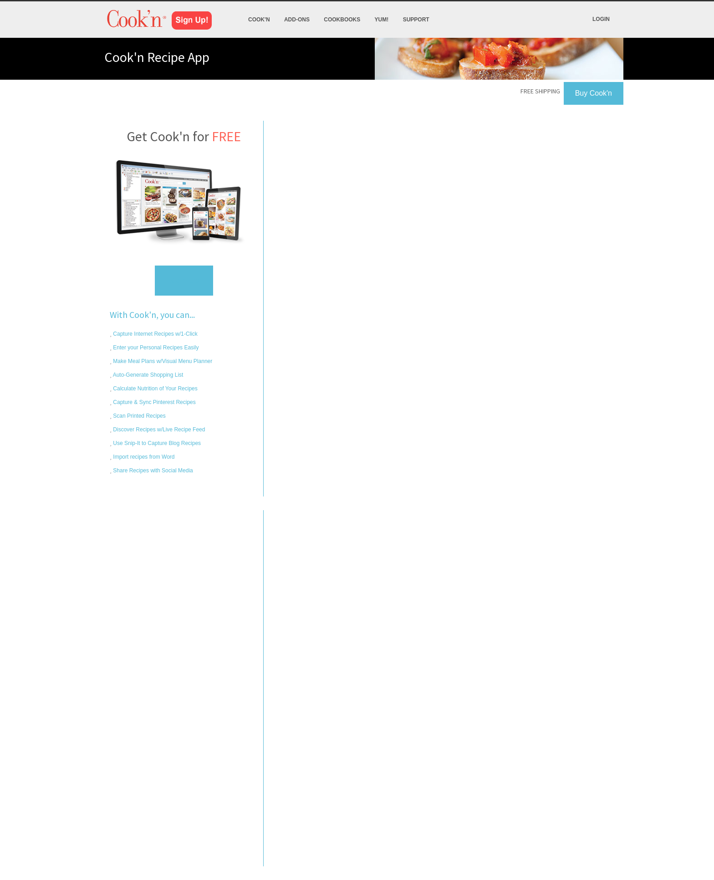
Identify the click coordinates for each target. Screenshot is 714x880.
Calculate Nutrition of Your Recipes (155, 388)
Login (601, 19)
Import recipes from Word (143, 457)
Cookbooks (342, 19)
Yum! (382, 19)
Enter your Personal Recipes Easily (155, 347)
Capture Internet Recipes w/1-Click (155, 334)
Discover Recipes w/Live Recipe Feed (158, 429)
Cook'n (259, 19)
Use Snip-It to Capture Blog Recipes (156, 443)
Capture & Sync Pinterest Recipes (154, 402)
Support (416, 19)
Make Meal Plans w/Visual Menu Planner (162, 361)
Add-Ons (297, 19)
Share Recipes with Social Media (152, 470)
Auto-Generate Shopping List (147, 375)
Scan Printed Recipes (139, 416)
